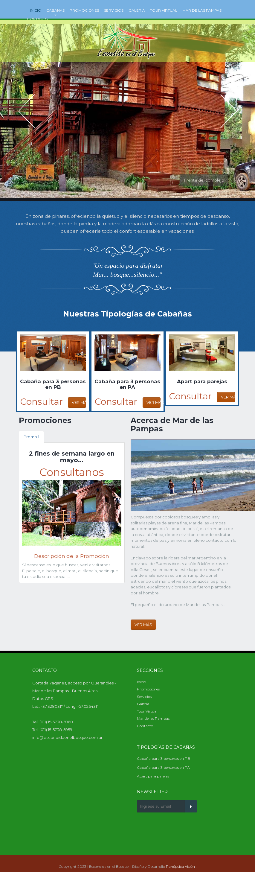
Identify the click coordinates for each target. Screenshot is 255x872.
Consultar (41, 401)
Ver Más (79, 402)
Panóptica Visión (180, 866)
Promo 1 (31, 436)
